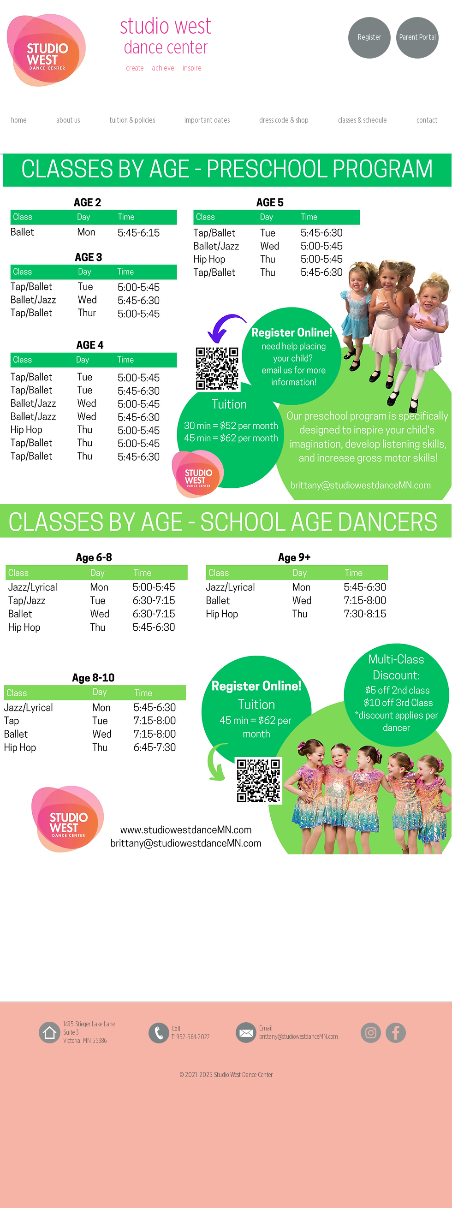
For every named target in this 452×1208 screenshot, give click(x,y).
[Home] (49, 1032)
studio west (166, 26)
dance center (166, 47)
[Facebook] (396, 1033)
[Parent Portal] (417, 38)
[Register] (369, 38)
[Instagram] (371, 1033)
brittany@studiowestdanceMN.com (298, 1037)
